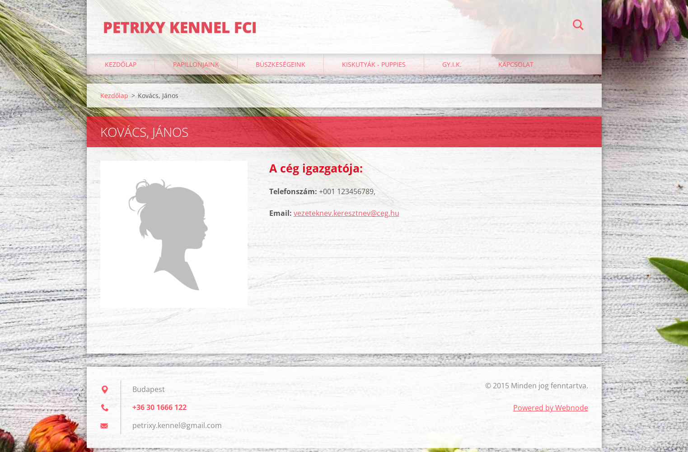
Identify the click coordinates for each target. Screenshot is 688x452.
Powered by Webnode (550, 412)
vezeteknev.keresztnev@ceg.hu (346, 217)
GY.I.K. (452, 68)
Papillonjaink (196, 68)
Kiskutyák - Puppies (374, 68)
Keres (578, 26)
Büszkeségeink (280, 68)
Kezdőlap (120, 68)
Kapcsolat (516, 68)
